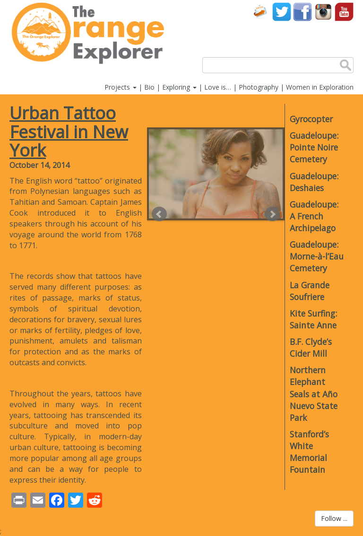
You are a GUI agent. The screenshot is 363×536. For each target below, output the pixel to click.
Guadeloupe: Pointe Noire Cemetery (314, 147)
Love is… (217, 87)
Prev (159, 214)
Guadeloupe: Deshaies (314, 181)
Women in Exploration (320, 87)
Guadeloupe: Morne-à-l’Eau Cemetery (317, 256)
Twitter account (281, 11)
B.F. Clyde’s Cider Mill (311, 347)
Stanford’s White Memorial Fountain (309, 451)
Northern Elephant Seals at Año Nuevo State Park (313, 393)
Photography (258, 87)
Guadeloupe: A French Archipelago (314, 216)
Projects (120, 87)
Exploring (179, 87)
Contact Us (260, 11)
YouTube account (344, 11)
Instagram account (323, 11)
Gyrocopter (311, 119)
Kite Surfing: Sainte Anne (313, 319)
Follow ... (334, 518)
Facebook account (302, 11)
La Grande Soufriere (309, 290)
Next (272, 214)
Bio (149, 87)
